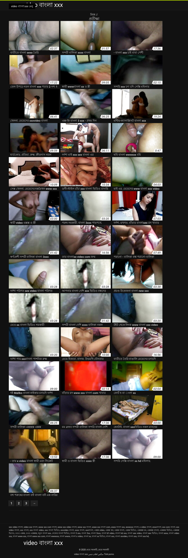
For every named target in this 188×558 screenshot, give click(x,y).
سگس (101, 554)
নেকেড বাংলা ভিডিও (60, 533)
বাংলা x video (77, 536)
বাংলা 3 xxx (75, 533)
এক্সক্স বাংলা (119, 530)
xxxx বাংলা (79, 530)
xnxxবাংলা (156, 527)
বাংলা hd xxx (121, 533)
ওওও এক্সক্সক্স (31, 533)
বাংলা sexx (163, 533)
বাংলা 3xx (86, 533)
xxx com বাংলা (168, 527)
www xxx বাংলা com (101, 527)
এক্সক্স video (99, 530)
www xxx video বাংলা (67, 527)
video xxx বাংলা (30, 527)
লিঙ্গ (93, 14)
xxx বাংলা (24, 530)
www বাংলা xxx (118, 527)
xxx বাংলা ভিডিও (52, 530)
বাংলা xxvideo (121, 536)
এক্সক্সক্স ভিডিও (166, 530)
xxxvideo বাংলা (67, 530)
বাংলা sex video (135, 533)
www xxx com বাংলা (47, 527)
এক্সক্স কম (109, 530)
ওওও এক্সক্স (20, 533)
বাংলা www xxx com (36, 536)
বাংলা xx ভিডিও (98, 536)
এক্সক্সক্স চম (141, 530)
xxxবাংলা (89, 530)
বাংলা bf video (108, 533)
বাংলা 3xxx (96, 533)
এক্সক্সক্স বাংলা (153, 530)
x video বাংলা (145, 527)
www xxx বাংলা (84, 527)
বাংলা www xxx (19, 536)
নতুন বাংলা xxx (44, 533)
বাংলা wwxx (65, 536)
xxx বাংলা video (37, 530)
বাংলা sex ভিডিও (150, 533)
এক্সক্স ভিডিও (130, 530)
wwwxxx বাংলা (132, 527)
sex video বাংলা (16, 527)
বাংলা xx (87, 536)
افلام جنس (92, 554)
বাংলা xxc (110, 536)
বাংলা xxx (132, 536)
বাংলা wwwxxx (52, 536)
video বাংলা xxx (81, 554)
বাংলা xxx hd (143, 536)
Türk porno (109, 554)
